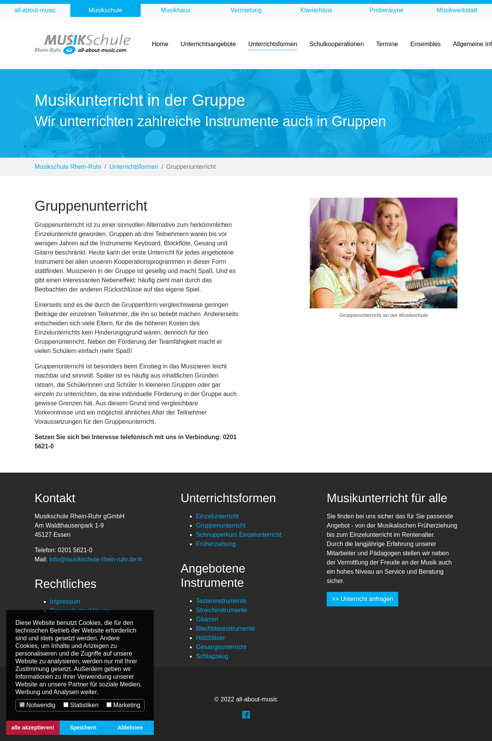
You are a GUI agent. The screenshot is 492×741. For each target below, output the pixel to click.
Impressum (65, 601)
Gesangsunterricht (221, 647)
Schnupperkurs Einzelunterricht (238, 534)
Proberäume (387, 10)
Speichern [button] (83, 727)
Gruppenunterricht (221, 525)
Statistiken (80, 705)
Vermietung (245, 10)
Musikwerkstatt (457, 10)
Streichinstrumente (221, 610)
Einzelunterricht (217, 516)
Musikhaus (175, 10)
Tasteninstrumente (221, 601)
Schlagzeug (212, 656)
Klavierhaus (316, 10)
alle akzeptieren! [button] (33, 727)
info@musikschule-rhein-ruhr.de (92, 559)
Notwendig (37, 705)
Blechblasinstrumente (225, 628)
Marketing (123, 705)
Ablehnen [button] (130, 727)
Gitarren (207, 619)
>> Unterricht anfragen (362, 599)
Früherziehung (216, 544)
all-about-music (35, 10)
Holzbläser (210, 637)
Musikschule (105, 10)
